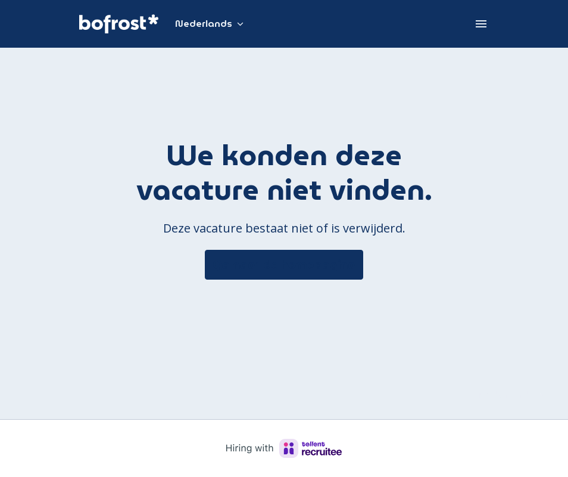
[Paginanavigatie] (481, 24)
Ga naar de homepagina (284, 264)
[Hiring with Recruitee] (284, 448)
